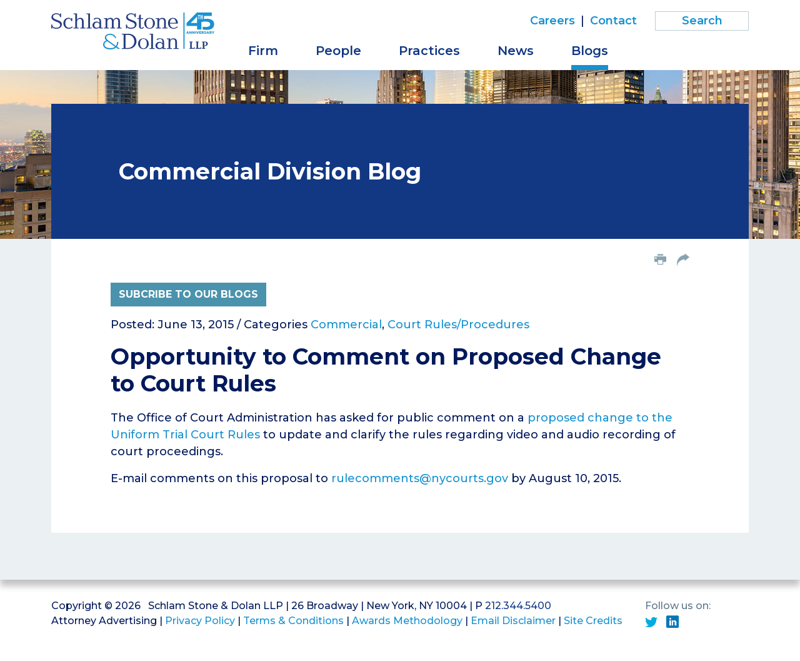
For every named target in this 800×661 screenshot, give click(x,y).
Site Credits (593, 621)
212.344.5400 (518, 606)
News (516, 50)
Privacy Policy (200, 621)
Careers (552, 21)
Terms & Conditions (293, 621)
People (338, 50)
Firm (263, 50)
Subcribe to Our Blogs (188, 294)
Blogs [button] (589, 50)
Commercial (346, 324)
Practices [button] (429, 50)
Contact (613, 21)
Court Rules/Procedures (458, 324)
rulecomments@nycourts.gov (419, 478)
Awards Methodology (407, 621)
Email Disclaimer (513, 621)
